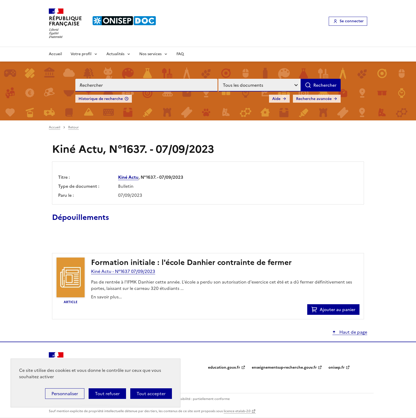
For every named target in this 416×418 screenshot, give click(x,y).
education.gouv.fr (224, 367)
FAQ (180, 54)
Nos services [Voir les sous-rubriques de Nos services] (150, 54)
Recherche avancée (314, 99)
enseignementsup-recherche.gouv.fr (284, 367)
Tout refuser (107, 393)
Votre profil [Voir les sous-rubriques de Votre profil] (81, 54)
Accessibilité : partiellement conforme (200, 399)
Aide (276, 99)
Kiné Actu (128, 177)
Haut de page (352, 332)
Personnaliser (64, 393)
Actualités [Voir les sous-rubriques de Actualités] (115, 54)
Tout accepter (151, 393)
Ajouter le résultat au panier (86, 241)
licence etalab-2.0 (237, 411)
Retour (73, 127)
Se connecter (352, 21)
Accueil (55, 54)
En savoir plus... (106, 297)
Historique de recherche (101, 99)
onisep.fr (336, 367)
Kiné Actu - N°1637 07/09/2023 (123, 271)
